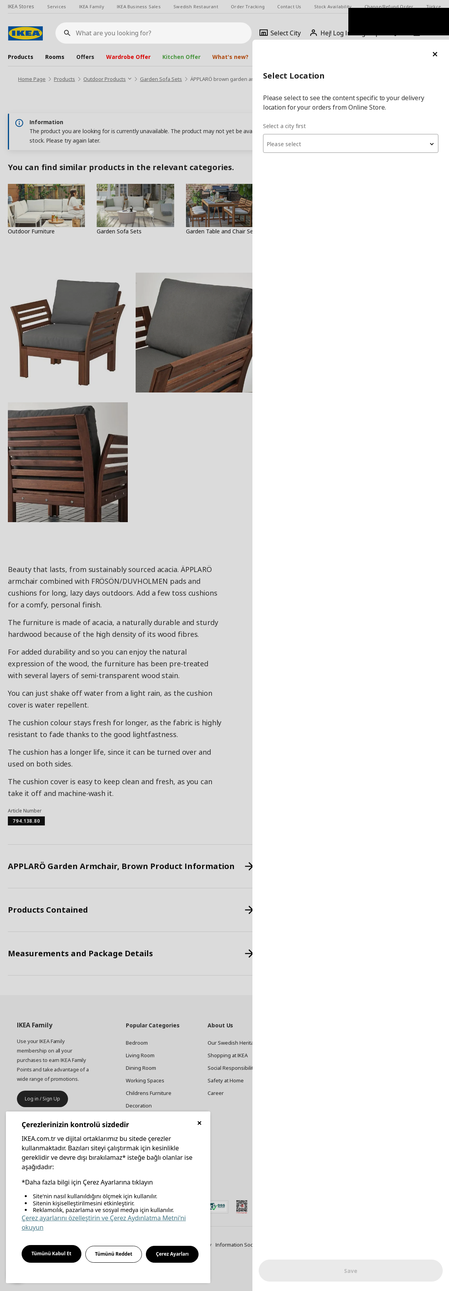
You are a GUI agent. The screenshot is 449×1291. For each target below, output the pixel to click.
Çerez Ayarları (172, 1254)
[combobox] (354, 103)
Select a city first (292, 86)
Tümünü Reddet (113, 1254)
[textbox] (354, 104)
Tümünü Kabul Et (51, 1253)
